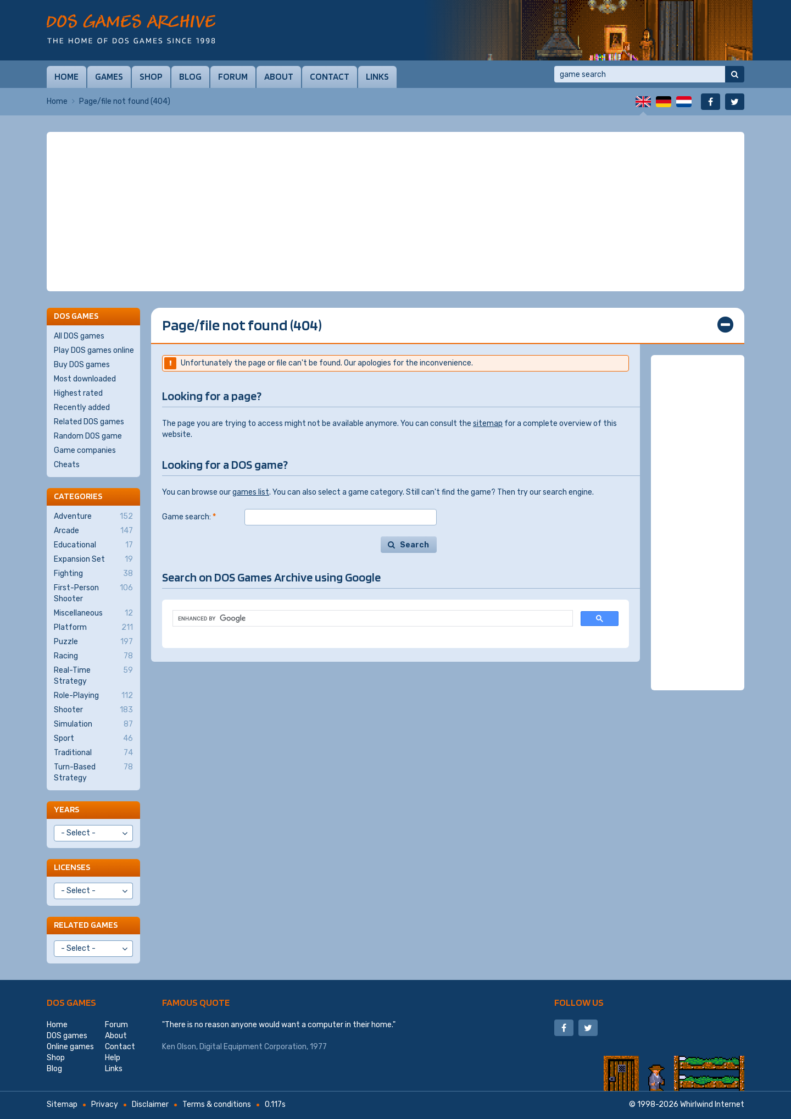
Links (377, 76)
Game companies (85, 450)
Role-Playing (93, 695)
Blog (190, 76)
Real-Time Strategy (93, 675)
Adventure (93, 516)
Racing (93, 656)
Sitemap (62, 1104)
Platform (93, 627)
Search (414, 545)
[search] (371, 618)
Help (112, 1057)
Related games (86, 924)
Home (66, 76)
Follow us (579, 1002)
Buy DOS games (82, 364)
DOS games (71, 1002)
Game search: (189, 517)
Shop (151, 76)
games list (250, 492)
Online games (70, 1046)
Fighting (93, 573)
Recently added (82, 407)
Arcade (93, 530)
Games (109, 76)
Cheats (67, 464)
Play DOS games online (94, 350)
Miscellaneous (93, 613)
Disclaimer (150, 1104)
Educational (93, 545)
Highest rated (78, 393)
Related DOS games (89, 421)
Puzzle (93, 641)
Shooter (93, 710)
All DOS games (79, 336)
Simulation (93, 724)
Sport (93, 738)
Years (66, 809)
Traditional (93, 752)
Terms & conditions (216, 1104)
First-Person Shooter (93, 593)
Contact (329, 76)
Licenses (72, 867)
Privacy (104, 1104)
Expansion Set (93, 559)
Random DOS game (88, 436)
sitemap (488, 423)
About (278, 76)
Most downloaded (85, 379)
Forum (233, 76)
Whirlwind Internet (712, 1104)
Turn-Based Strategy (93, 772)
